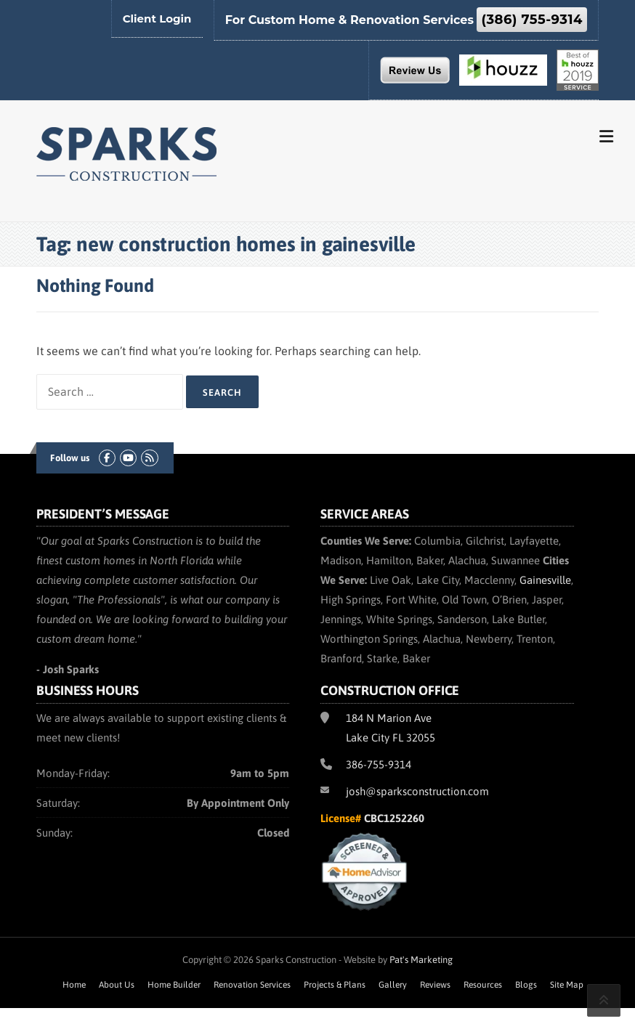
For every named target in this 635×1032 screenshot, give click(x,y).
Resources (483, 984)
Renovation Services (252, 984)
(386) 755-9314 (532, 20)
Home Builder (174, 984)
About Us (116, 984)
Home (74, 984)
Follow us (69, 457)
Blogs (526, 984)
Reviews (435, 984)
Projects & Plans (334, 984)
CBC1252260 (394, 818)
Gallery (393, 984)
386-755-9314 (378, 764)
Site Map (566, 984)
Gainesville (545, 580)
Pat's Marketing (421, 959)
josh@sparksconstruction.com (417, 791)
